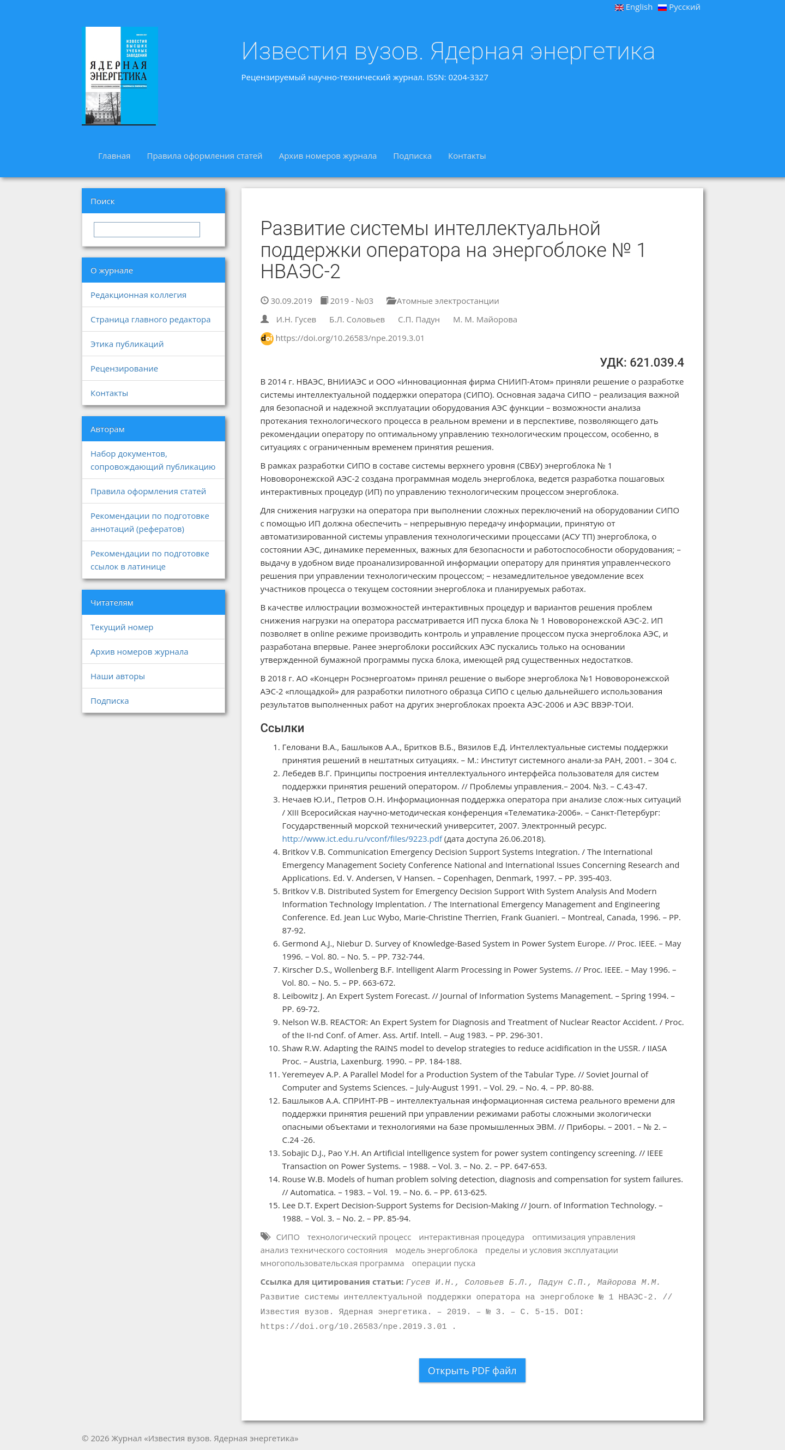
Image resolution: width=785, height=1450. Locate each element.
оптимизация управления (583, 1236)
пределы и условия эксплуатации (551, 1249)
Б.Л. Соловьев (357, 319)
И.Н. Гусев (296, 319)
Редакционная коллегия (138, 294)
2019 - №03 (346, 300)
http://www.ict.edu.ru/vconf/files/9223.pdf (362, 838)
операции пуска (444, 1262)
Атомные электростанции (443, 300)
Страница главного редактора (150, 319)
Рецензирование (124, 368)
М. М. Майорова (485, 319)
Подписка (412, 155)
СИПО (287, 1236)
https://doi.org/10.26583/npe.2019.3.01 (350, 337)
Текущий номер (122, 626)
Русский (679, 6)
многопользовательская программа (332, 1262)
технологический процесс (359, 1236)
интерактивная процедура (471, 1236)
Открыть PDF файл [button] (472, 1370)
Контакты (467, 155)
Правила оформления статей (204, 155)
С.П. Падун (419, 319)
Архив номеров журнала (328, 155)
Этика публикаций (127, 343)
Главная (114, 155)
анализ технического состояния (324, 1249)
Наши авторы (117, 675)
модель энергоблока (436, 1249)
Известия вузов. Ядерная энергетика (448, 51)
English (634, 6)
